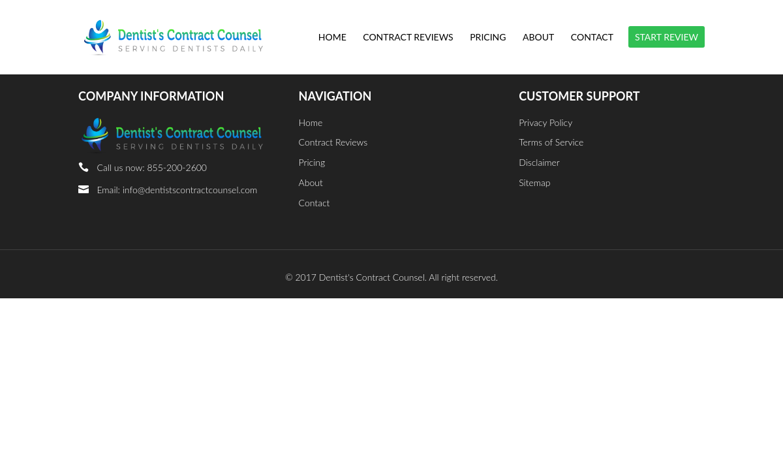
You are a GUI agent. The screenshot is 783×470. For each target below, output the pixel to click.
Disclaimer (539, 162)
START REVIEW (666, 36)
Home (332, 37)
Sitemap (534, 182)
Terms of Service (551, 142)
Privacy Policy (545, 122)
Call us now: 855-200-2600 (152, 167)
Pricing (488, 37)
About (538, 37)
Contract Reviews (408, 37)
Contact (592, 37)
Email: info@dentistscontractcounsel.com (177, 189)
